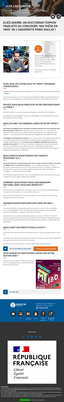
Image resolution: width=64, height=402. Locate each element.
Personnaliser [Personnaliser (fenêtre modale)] (24, 400)
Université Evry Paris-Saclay (12, 10)
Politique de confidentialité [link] (37, 400)
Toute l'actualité (29, 10)
